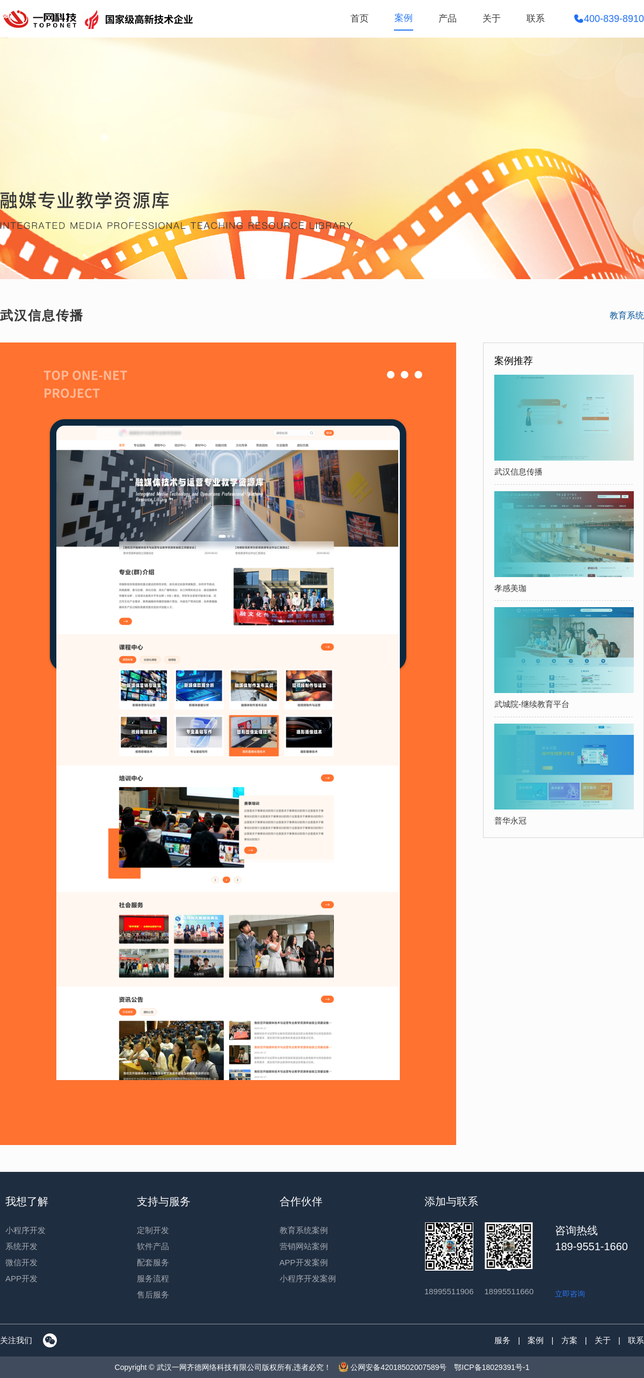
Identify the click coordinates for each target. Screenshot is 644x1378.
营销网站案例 (304, 1246)
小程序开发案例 (308, 1278)
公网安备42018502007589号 (393, 1367)
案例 (403, 18)
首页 (359, 18)
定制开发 (153, 1230)
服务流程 (153, 1278)
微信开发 (21, 1262)
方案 (569, 1340)
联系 (535, 18)
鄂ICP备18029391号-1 (491, 1367)
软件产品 (153, 1246)
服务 (502, 1340)
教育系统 (627, 315)
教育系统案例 (304, 1230)
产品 (447, 18)
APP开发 (21, 1278)
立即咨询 (570, 1293)
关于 (491, 18)
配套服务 (153, 1262)
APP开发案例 (304, 1262)
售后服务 (153, 1294)
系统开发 (21, 1246)
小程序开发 (25, 1230)
